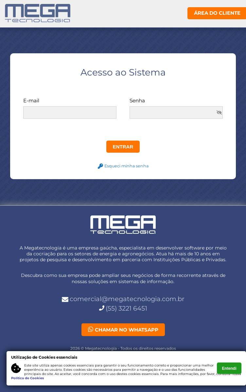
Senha (137, 101)
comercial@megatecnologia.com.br (127, 299)
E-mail (31, 101)
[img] (219, 112)
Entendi (229, 368)
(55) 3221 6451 (126, 308)
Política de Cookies (27, 378)
